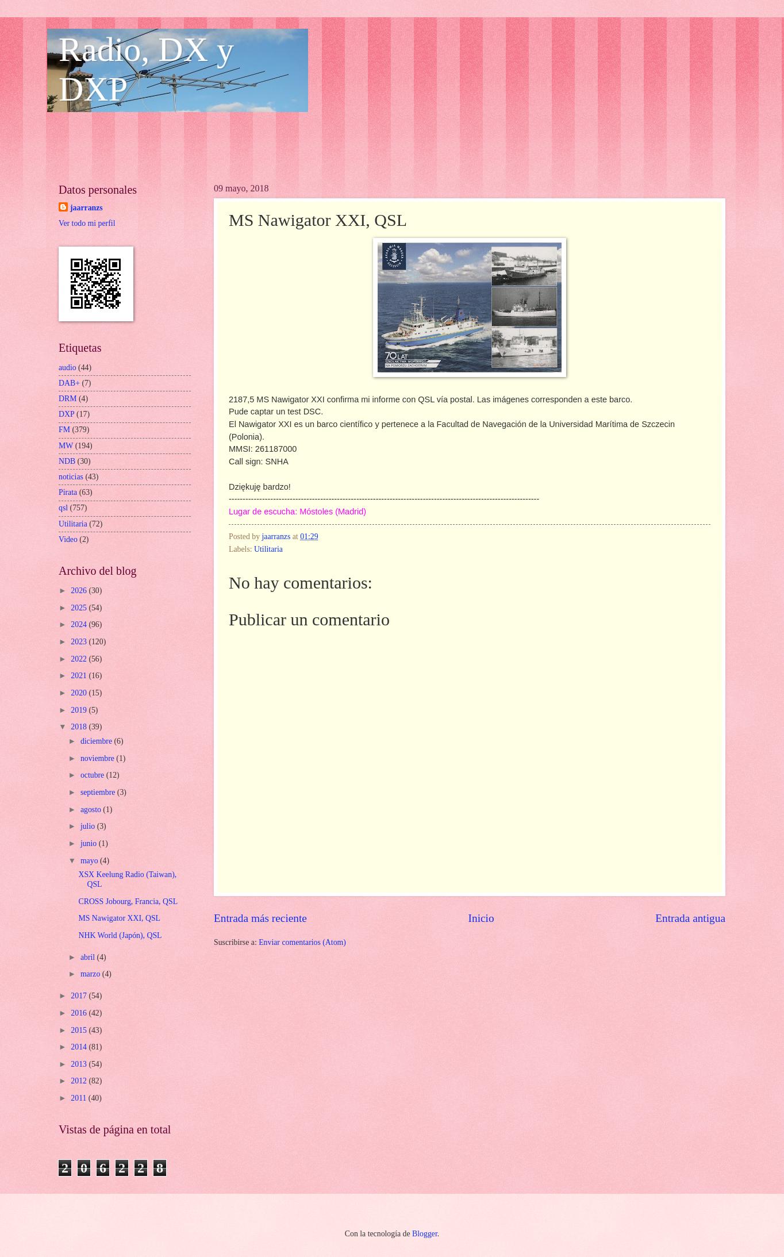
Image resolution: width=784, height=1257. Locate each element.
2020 (80, 693)
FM (64, 429)
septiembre (98, 792)
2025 (80, 607)
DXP (67, 414)
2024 (80, 624)
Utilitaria (268, 549)
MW (66, 445)
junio (89, 843)
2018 (80, 726)
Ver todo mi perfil (87, 223)
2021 (80, 675)
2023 (80, 641)
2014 (80, 1047)
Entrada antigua (690, 918)
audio (67, 367)
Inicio (481, 918)
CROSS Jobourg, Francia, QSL (128, 901)
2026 (80, 590)
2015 (80, 1030)
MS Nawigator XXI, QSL (119, 918)
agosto (91, 809)
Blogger (424, 1233)
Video (68, 539)
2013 (80, 1064)
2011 (80, 1098)
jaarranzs (86, 207)
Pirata (68, 492)
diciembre (97, 741)
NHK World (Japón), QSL (120, 935)
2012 (80, 1081)
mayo (90, 860)
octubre (93, 775)
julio (88, 826)
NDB (67, 461)
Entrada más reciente (260, 918)
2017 (80, 995)
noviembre (98, 758)
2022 (80, 659)
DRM (67, 398)
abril (88, 957)
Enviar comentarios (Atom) (302, 942)
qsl (63, 507)
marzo (91, 974)
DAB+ (69, 383)
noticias (71, 476)
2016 (80, 1013)
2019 (80, 710)
